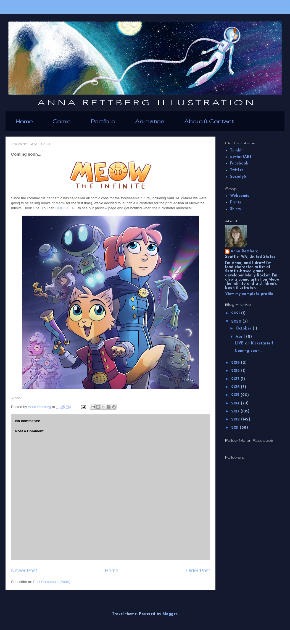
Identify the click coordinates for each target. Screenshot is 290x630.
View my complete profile (249, 294)
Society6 (238, 177)
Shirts (235, 209)
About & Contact (209, 121)
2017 (236, 379)
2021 (236, 313)
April (241, 337)
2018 (236, 371)
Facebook (239, 163)
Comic (61, 121)
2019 (236, 363)
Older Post (198, 570)
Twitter (236, 170)
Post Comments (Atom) (51, 582)
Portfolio (103, 121)
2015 (236, 395)
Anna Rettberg (245, 251)
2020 (236, 322)
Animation (149, 121)
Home (24, 121)
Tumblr (236, 150)
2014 (236, 403)
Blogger (169, 614)
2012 (236, 419)
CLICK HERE (66, 208)
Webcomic (239, 196)
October (244, 328)
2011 (235, 428)
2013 (236, 411)
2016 (236, 387)
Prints (235, 202)
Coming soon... (248, 351)
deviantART (241, 157)
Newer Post (24, 570)
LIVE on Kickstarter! (254, 343)
